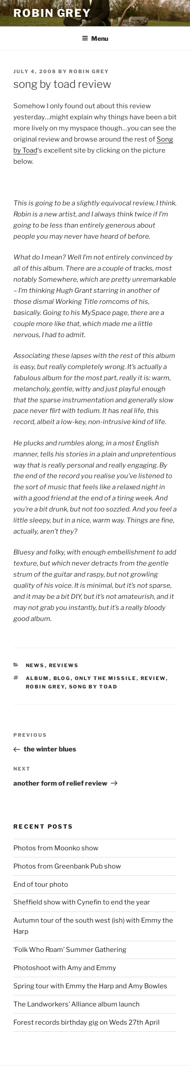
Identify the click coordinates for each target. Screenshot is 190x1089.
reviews (64, 665)
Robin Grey (52, 13)
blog (62, 678)
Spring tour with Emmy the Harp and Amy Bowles (90, 986)
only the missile (106, 678)
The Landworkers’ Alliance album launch (76, 1004)
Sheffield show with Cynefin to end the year (81, 902)
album (37, 678)
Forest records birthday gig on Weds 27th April (86, 1022)
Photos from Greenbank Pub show (67, 866)
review (153, 678)
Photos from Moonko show (55, 848)
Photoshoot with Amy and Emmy (64, 968)
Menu (95, 38)
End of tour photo (40, 884)
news (35, 665)
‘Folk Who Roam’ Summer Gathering (69, 950)
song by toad (93, 687)
